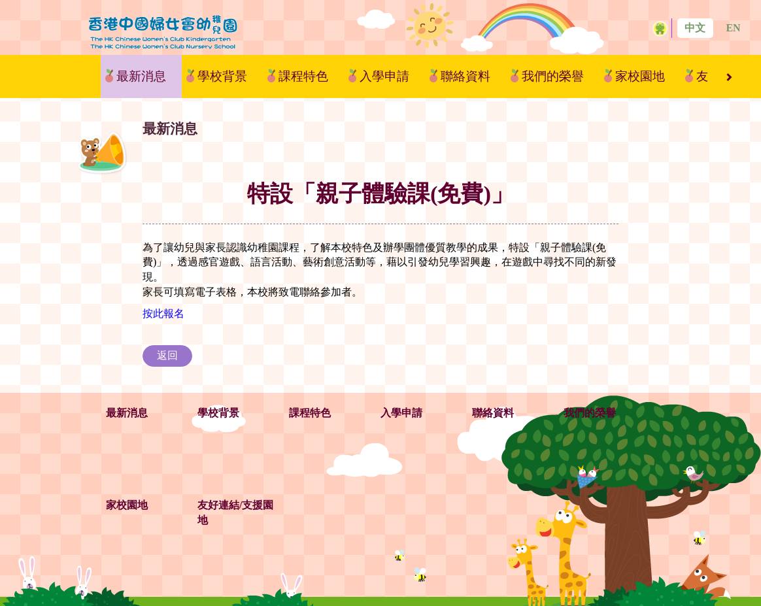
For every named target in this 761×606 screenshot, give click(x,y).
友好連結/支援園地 (235, 512)
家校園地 (640, 76)
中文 (695, 27)
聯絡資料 (465, 76)
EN (733, 27)
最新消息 (141, 76)
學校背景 (222, 76)
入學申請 (384, 76)
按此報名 (163, 313)
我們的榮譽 (553, 76)
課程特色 (303, 76)
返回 (167, 355)
